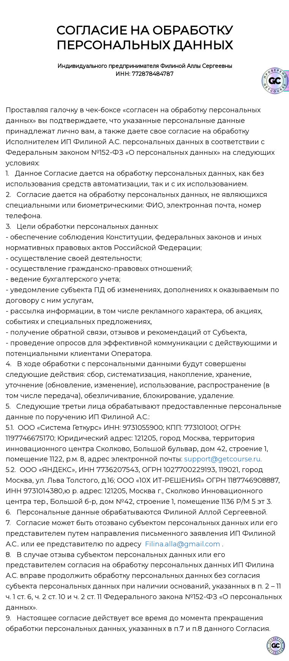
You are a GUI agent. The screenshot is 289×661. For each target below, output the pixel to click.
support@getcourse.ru (222, 459)
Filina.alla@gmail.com (182, 544)
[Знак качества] (275, 645)
